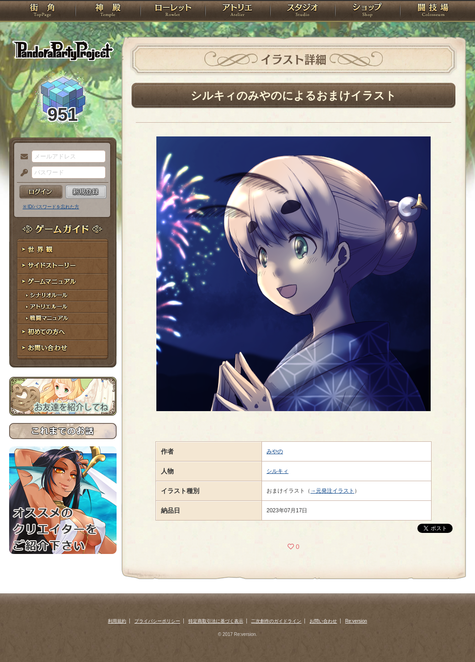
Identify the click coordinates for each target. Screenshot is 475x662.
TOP (42, 11)
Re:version (356, 621)
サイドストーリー (63, 266)
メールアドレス (22, 157)
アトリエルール (63, 307)
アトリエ (237, 11)
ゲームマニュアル (63, 282)
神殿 (107, 11)
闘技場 (433, 11)
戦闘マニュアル (63, 318)
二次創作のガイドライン (276, 621)
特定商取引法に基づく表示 (215, 621)
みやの (275, 451)
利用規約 (117, 621)
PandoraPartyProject (63, 50)
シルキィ (277, 471)
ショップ (367, 11)
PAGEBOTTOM (452, 637)
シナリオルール (63, 295)
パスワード (22, 173)
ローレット (172, 11)
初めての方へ (63, 332)
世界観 (63, 250)
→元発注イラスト (332, 491)
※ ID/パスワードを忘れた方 (51, 206)
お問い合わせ (63, 348)
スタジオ (302, 11)
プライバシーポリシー (157, 621)
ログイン (41, 192)
